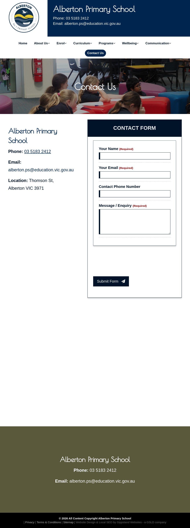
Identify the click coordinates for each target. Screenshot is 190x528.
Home (23, 43)
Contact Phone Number (119, 187)
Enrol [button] (62, 43)
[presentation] (121, 262)
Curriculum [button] (82, 43)
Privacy (29, 522)
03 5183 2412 (37, 151)
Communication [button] (158, 43)
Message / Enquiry (123, 206)
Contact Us (95, 53)
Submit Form (111, 281)
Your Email (116, 168)
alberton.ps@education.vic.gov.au (41, 169)
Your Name (116, 149)
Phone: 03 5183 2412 (71, 18)
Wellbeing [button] (130, 43)
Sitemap (68, 522)
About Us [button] (42, 43)
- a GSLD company (154, 522)
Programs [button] (107, 43)
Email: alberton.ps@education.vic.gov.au (86, 24)
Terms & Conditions (49, 522)
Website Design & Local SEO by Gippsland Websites (109, 522)
